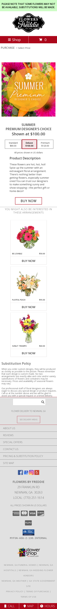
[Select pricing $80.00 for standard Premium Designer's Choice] (13, 144)
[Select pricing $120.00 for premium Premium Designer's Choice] (45, 144)
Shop (14, 39)
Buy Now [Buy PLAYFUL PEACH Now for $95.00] (28, 307)
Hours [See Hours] (47, 606)
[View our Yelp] (36, 474)
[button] (28, 532)
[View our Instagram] (31, 474)
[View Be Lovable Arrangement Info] (28, 236)
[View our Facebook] (20, 474)
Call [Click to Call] (9, 606)
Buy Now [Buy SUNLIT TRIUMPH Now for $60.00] (28, 353)
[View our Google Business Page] (25, 474)
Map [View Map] (29, 606)
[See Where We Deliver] (28, 419)
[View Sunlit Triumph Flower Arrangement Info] (28, 328)
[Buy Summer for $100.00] (28, 201)
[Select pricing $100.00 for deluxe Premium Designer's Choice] (29, 144)
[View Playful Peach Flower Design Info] (28, 282)
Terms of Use (28, 596)
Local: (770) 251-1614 (28, 498)
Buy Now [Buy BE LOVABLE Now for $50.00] (28, 261)
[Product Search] (29, 402)
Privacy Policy (15, 591)
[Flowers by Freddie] (28, 31)
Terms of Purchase (37, 591)
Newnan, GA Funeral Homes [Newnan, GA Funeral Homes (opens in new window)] (20, 565)
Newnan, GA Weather (14, 580)
